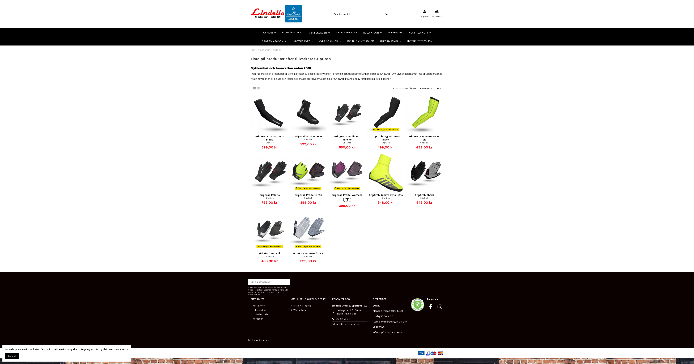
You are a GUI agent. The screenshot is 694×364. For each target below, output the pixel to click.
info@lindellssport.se (348, 329)
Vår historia (300, 315)
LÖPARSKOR (8, 48)
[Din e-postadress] (265, 288)
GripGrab (269, 148)
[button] (330, 41)
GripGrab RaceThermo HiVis (386, 200)
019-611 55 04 (343, 324)
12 (439, 94)
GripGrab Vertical (269, 259)
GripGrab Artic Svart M (308, 142)
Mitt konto (259, 311)
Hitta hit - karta (302, 311)
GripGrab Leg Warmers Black (386, 144)
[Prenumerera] (286, 288)
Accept (12, 356)
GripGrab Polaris (270, 200)
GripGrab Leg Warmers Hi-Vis (424, 144)
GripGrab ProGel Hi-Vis (308, 200)
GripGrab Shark (424, 200)
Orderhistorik (260, 320)
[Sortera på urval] (426, 94)
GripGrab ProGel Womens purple (347, 202)
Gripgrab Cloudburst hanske (346, 144)
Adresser (258, 324)
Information (259, 315)
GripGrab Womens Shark (308, 259)
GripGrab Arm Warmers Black (269, 144)
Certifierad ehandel (258, 346)
